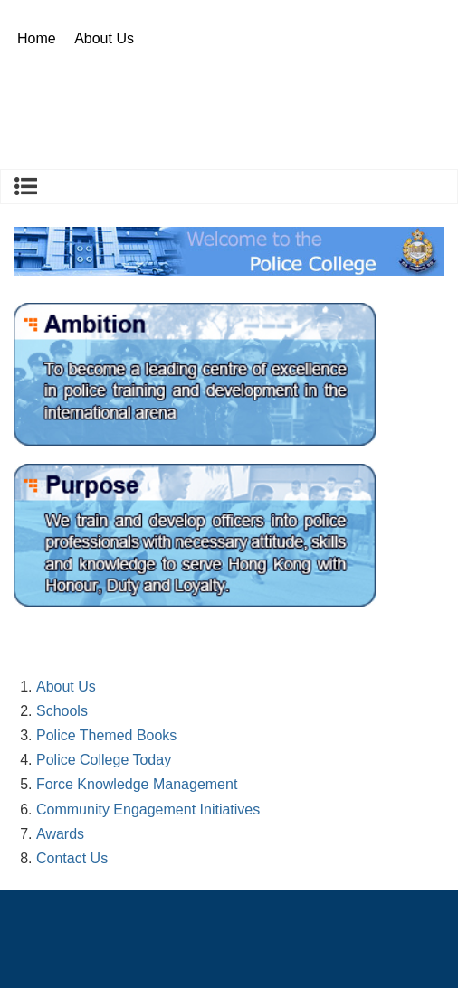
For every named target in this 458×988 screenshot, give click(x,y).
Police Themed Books (106, 735)
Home (36, 38)
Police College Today (103, 759)
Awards (60, 834)
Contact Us (72, 858)
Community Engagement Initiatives (148, 809)
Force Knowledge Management (136, 784)
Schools (62, 711)
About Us (104, 38)
